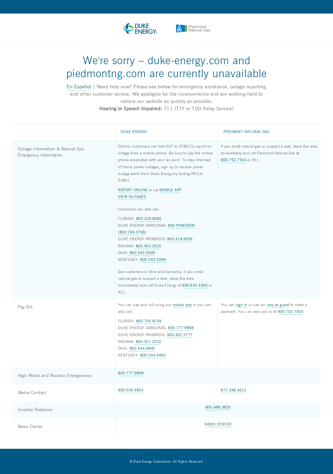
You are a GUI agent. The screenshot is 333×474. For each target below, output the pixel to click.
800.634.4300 (194, 285)
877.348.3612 (233, 390)
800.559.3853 (130, 390)
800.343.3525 (147, 246)
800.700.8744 (148, 321)
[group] (166, 279)
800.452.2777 (179, 335)
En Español (79, 87)
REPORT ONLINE (133, 190)
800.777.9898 (180, 328)
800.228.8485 (148, 219)
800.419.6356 (179, 239)
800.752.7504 (233, 160)
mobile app (182, 305)
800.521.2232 (147, 342)
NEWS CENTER (218, 424)
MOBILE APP (170, 190)
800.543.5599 (141, 253)
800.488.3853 (218, 407)
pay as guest (278, 305)
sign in (242, 305)
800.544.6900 (141, 348)
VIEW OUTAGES (132, 197)
